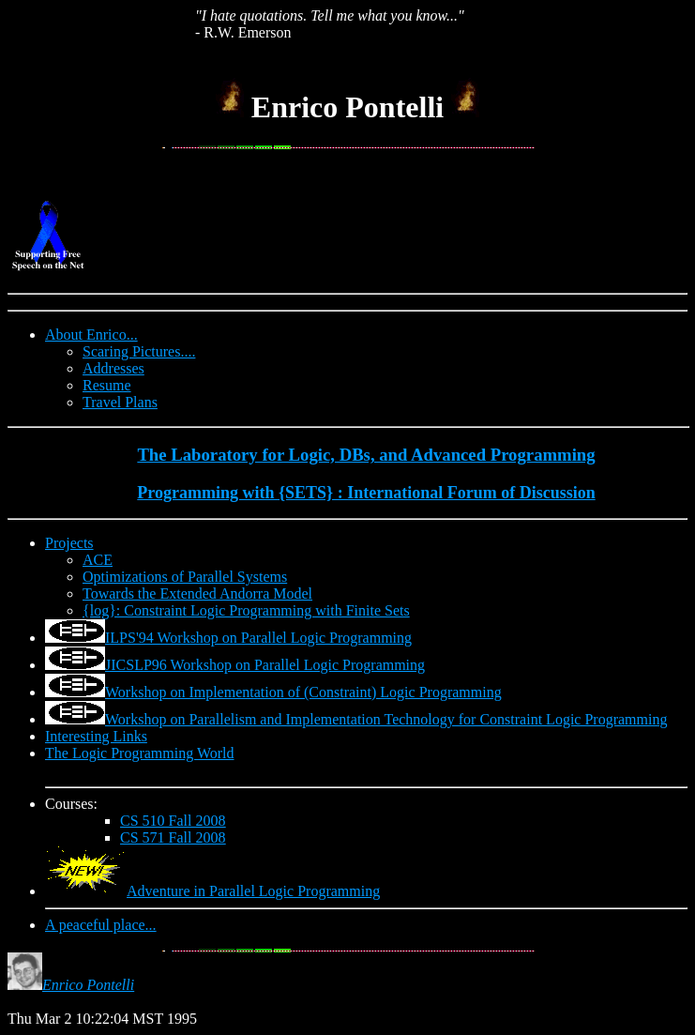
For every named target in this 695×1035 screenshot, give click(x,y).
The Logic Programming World (139, 753)
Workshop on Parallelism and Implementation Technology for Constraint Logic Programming (386, 719)
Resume (107, 385)
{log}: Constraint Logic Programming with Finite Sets (246, 610)
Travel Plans (120, 402)
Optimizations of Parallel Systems (185, 577)
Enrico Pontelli (88, 985)
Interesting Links (96, 736)
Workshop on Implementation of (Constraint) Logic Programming (303, 692)
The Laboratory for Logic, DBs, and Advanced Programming (366, 454)
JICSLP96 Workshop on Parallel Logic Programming (265, 665)
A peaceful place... (101, 925)
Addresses (113, 368)
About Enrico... (91, 334)
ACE (98, 560)
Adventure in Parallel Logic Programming (253, 891)
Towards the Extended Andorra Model (197, 593)
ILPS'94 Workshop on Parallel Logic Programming (258, 638)
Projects (69, 543)
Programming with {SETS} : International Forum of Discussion (366, 492)
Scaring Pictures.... (139, 351)
